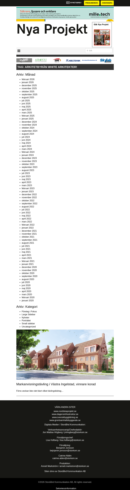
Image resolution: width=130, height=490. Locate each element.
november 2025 (29, 88)
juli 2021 (26, 246)
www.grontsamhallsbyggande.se (65, 420)
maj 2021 (26, 252)
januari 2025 (28, 119)
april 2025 (26, 109)
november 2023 (29, 161)
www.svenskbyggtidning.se (65, 417)
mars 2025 (27, 112)
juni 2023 (26, 176)
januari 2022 (28, 228)
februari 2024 (28, 152)
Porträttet (26, 320)
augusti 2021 (28, 243)
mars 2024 (27, 149)
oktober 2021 (28, 237)
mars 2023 (27, 185)
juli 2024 (26, 137)
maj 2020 (26, 288)
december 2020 (29, 267)
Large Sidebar (28, 314)
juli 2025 (26, 100)
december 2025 (29, 85)
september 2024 (29, 131)
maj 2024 (26, 143)
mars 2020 (27, 294)
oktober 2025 (28, 91)
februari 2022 (28, 225)
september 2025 (29, 94)
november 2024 (29, 125)
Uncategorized (29, 326)
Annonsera (107, 3)
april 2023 (26, 182)
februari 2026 (28, 79)
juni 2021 (26, 249)
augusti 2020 (28, 279)
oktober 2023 (28, 164)
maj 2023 (26, 179)
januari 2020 (28, 300)
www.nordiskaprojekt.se (65, 411)
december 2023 (29, 158)
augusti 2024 (28, 134)
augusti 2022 (28, 206)
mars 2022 (27, 222)
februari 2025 (28, 116)
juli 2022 (26, 209)
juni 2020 (26, 285)
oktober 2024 (28, 128)
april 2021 (26, 255)
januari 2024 (28, 155)
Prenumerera (91, 3)
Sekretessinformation (66, 488)
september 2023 (29, 167)
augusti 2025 (28, 97)
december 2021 (29, 231)
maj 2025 (26, 107)
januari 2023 (28, 191)
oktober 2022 (28, 200)
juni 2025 (26, 103)
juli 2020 (26, 282)
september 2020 (29, 276)
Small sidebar (28, 323)
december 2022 (29, 194)
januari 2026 (28, 82)
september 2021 (29, 240)
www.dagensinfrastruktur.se (65, 414)
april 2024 (26, 146)
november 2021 (29, 234)
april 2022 (26, 219)
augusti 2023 (28, 170)
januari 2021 (28, 264)
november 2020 (29, 270)
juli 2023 (26, 173)
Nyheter (25, 317)
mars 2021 (27, 258)
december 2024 (29, 122)
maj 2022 (26, 216)
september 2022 (29, 203)
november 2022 (29, 197)
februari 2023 (28, 188)
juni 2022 (26, 212)
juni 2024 (26, 140)
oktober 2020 (28, 273)
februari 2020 (28, 297)
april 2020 (26, 291)
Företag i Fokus (29, 311)
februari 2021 (28, 261)
